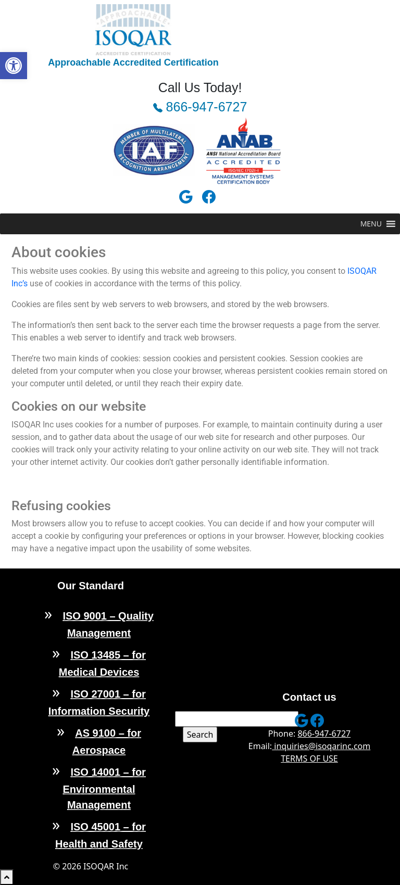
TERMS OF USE (309, 758)
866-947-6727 (200, 106)
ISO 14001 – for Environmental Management (104, 788)
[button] (13, 65)
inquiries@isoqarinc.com (321, 746)
